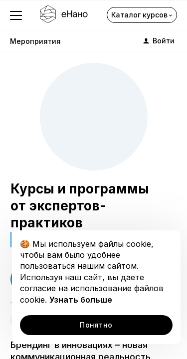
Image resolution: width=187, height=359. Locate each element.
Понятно (96, 325)
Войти (158, 40)
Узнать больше (80, 300)
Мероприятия (35, 41)
